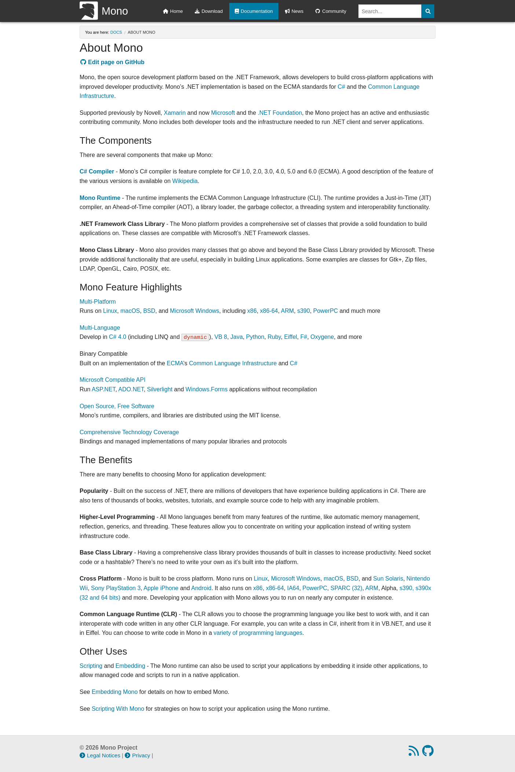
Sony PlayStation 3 (115, 588)
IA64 (293, 588)
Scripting (91, 666)
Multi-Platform (98, 302)
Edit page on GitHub (112, 62)
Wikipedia (185, 181)
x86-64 (269, 311)
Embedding (130, 666)
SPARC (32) (346, 588)
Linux (110, 311)
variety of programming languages (257, 633)
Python (255, 337)
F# (303, 337)
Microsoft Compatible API (113, 380)
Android (201, 588)
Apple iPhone (160, 588)
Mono (104, 11)
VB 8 (221, 337)
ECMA (175, 363)
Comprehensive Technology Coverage (129, 432)
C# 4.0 (117, 337)
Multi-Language (100, 328)
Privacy (137, 755)
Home (173, 11)
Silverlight (159, 389)
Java (236, 337)
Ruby (274, 337)
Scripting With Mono (118, 709)
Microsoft (223, 113)
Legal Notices (100, 755)
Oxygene (322, 337)
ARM (287, 311)
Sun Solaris (388, 578)
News (294, 11)
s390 (303, 311)
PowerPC (325, 311)
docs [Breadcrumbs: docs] (116, 32)
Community (330, 11)
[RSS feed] (415, 753)
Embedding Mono (115, 692)
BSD (149, 311)
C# (341, 87)
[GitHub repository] (428, 753)
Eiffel (290, 337)
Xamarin (175, 113)
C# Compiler (97, 171)
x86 (252, 311)
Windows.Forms (207, 389)
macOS (130, 311)
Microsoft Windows (194, 311)
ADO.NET (131, 389)
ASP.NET (104, 389)
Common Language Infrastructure (233, 363)
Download (209, 11)
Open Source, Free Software (117, 406)
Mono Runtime (100, 198)
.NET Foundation (280, 113)
